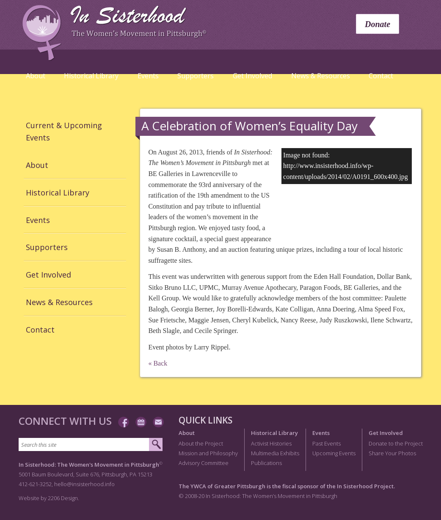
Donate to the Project (396, 443)
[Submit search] (155, 444)
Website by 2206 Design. (49, 498)
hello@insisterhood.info (84, 484)
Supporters (195, 75)
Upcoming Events (334, 453)
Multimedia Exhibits (275, 453)
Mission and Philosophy (208, 453)
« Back (157, 363)
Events (148, 75)
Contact (381, 75)
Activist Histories (271, 443)
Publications (266, 463)
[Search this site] (84, 444)
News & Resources (320, 75)
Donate (377, 24)
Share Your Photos (392, 453)
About (35, 75)
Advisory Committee (204, 463)
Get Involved (252, 75)
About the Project (201, 443)
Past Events (326, 443)
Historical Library (91, 75)
